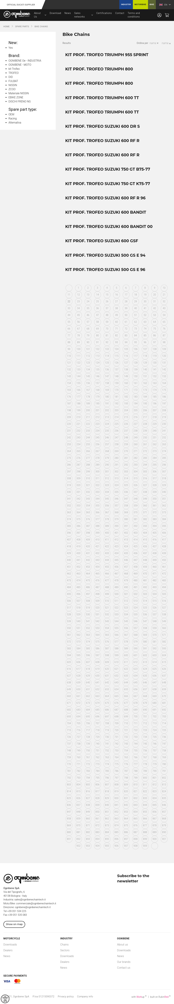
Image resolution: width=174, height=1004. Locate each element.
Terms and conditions (134, 15)
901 (164, 839)
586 (97, 648)
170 (117, 390)
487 (97, 587)
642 (107, 682)
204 (126, 410)
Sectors (65, 950)
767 (145, 757)
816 (88, 791)
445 (117, 560)
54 (164, 315)
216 (136, 417)
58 (97, 321)
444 (107, 560)
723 (145, 730)
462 (69, 573)
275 (69, 458)
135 (97, 369)
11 (69, 294)
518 (78, 607)
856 (155, 811)
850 (97, 811)
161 (136, 383)
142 (164, 369)
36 (97, 308)
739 (88, 743)
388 (97, 526)
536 (145, 614)
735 (155, 737)
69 (97, 328)
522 (117, 607)
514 (145, 600)
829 (107, 798)
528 (69, 614)
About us (122, 944)
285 (164, 458)
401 (117, 532)
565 (107, 634)
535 (136, 614)
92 (107, 342)
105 (126, 349)
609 (107, 662)
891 (69, 839)
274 (164, 451)
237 (126, 430)
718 (97, 730)
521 (107, 607)
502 (136, 594)
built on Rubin (160, 996)
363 (69, 512)
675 (107, 703)
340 (164, 492)
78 (78, 335)
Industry (126, 4)
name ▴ (166, 43)
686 (107, 709)
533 (117, 614)
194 (136, 403)
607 (88, 662)
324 (117, 485)
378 (107, 519)
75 (154, 328)
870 (78, 825)
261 (145, 444)
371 (145, 512)
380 (126, 519)
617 (78, 669)
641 (97, 682)
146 (97, 376)
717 (88, 730)
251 (155, 437)
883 (97, 832)
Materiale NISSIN (18, 93)
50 (126, 315)
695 (88, 716)
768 (155, 757)
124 (97, 362)
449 (155, 560)
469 (136, 573)
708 (107, 723)
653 (107, 689)
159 (117, 383)
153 (164, 376)
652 (97, 689)
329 (164, 485)
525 (145, 607)
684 (88, 709)
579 (136, 641)
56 (78, 321)
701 (145, 716)
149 (126, 376)
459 (145, 566)
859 (78, 818)
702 (155, 716)
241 (164, 430)
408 (78, 539)
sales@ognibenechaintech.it (30, 899)
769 (164, 757)
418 (69, 546)
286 (69, 464)
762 (97, 757)
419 (78, 546)
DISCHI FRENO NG (19, 101)
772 (88, 764)
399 (97, 532)
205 (136, 410)
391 (126, 526)
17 (126, 294)
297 (69, 471)
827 (88, 798)
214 (117, 417)
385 (69, 526)
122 (78, 362)
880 (69, 832)
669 (155, 696)
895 (107, 839)
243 (78, 437)
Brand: (14, 55)
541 (88, 621)
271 (136, 451)
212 (97, 417)
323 (107, 485)
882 (88, 832)
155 (78, 383)
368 (117, 512)
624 (145, 669)
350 (155, 498)
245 (97, 437)
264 (69, 451)
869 (69, 825)
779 (155, 764)
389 (107, 526)
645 (136, 682)
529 (78, 614)
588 (117, 648)
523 (126, 607)
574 (88, 641)
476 (97, 580)
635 (145, 675)
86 (154, 335)
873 (107, 825)
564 (97, 634)
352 (69, 505)
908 (136, 845)
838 (88, 805)
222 (88, 424)
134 (88, 369)
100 (78, 349)
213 (107, 417)
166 (78, 390)
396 (69, 532)
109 (164, 349)
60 (116, 321)
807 (107, 784)
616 (69, 669)
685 (97, 709)
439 (164, 553)
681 (164, 703)
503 (145, 594)
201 (97, 410)
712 (145, 723)
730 (107, 737)
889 (155, 832)
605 (69, 662)
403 (136, 532)
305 (145, 471)
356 (107, 505)
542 (97, 621)
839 (97, 805)
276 (78, 458)
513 (136, 600)
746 (155, 743)
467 (117, 573)
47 (97, 315)
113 (97, 356)
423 (117, 546)
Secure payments (15, 975)
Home (6, 26)
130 (155, 362)
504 (155, 594)
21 (164, 294)
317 (155, 478)
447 (136, 560)
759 (69, 757)
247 (117, 437)
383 (155, 519)
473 (69, 580)
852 (117, 811)
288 (88, 464)
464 (88, 573)
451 (69, 566)
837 (78, 805)
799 (136, 777)
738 (78, 743)
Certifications (104, 13)
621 (117, 669)
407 (69, 539)
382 (145, 519)
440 (69, 560)
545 (126, 621)
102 (97, 349)
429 (69, 553)
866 (145, 818)
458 (136, 566)
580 (145, 641)
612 (136, 662)
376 (88, 519)
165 (69, 390)
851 (107, 811)
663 (97, 696)
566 (117, 634)
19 (145, 294)
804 (78, 784)
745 (145, 743)
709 (117, 723)
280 (117, 458)
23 (78, 301)
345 (107, 498)
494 (164, 587)
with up (139, 996)
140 (145, 369)
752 (107, 750)
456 (117, 566)
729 (97, 737)
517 (69, 607)
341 (69, 498)
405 (155, 532)
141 (155, 369)
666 (126, 696)
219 (164, 417)
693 (69, 716)
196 (155, 403)
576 (107, 641)
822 (145, 791)
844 (145, 805)
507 (78, 600)
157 (97, 383)
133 (78, 369)
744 (136, 743)
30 (145, 301)
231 (69, 430)
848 (78, 811)
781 (69, 771)
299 (88, 471)
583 (69, 648)
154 (69, 383)
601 (136, 655)
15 (107, 294)
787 (126, 771)
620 (107, 669)
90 (88, 342)
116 (126, 356)
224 (107, 424)
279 (107, 458)
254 (78, 444)
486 (88, 587)
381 (136, 519)
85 (145, 335)
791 (164, 771)
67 (78, 328)
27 (116, 301)
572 (69, 641)
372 (155, 512)
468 (126, 573)
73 (135, 328)
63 (145, 321)
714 (164, 723)
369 (126, 512)
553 (97, 628)
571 (164, 634)
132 (69, 369)
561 (69, 634)
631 (107, 675)
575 (97, 641)
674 (97, 703)
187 (69, 403)
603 (155, 655)
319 (69, 485)
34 (78, 308)
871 (88, 825)
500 (117, 594)
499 (107, 594)
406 (164, 532)
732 (126, 737)
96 (145, 342)
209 (69, 417)
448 (145, 560)
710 (126, 723)
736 (164, 737)
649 (69, 689)
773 (97, 764)
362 (164, 505)
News (67, 13)
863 (117, 818)
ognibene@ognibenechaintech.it (33, 907)
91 (97, 342)
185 (155, 396)
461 (164, 566)
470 (145, 573)
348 (136, 498)
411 (107, 539)
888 (145, 832)
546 (136, 621)
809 (126, 784)
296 (164, 464)
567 (126, 634)
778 (145, 764)
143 (69, 376)
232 (78, 430)
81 (107, 335)
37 (107, 308)
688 (126, 709)
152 (155, 376)
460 (155, 566)
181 (117, 396)
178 (88, 396)
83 (126, 335)
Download (55, 13)
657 (145, 689)
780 (164, 764)
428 (164, 546)
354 (88, 505)
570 (155, 634)
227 (136, 424)
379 (117, 519)
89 (78, 342)
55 (69, 321)
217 (145, 417)
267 (97, 451)
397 (78, 532)
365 (88, 512)
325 (126, 485)
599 (117, 655)
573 (78, 641)
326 (136, 485)
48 (107, 315)
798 (126, 777)
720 (117, 730)
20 (154, 294)
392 (136, 526)
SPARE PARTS (22, 26)
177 (78, 396)
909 (145, 845)
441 (78, 560)
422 (107, 546)
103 (107, 349)
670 (164, 696)
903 (88, 845)
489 (117, 587)
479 (126, 580)
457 (126, 566)
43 (164, 308)
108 (155, 349)
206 (145, 410)
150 (136, 376)
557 (136, 628)
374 (69, 519)
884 (107, 832)
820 (126, 791)
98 (164, 342)
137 (117, 369)
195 (145, 403)
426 (145, 546)
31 (154, 301)
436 (136, 553)
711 (136, 723)
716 (78, 730)
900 (155, 839)
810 (136, 784)
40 (135, 308)
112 (88, 356)
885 (117, 832)
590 (136, 648)
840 (107, 805)
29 (135, 301)
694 (78, 716)
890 (164, 832)
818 (107, 791)
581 (155, 641)
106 (136, 349)
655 (126, 689)
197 (164, 403)
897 (126, 839)
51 (135, 315)
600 (126, 655)
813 (164, 784)
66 (69, 328)
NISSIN (12, 85)
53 (154, 315)
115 (117, 356)
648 (164, 682)
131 (164, 362)
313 (117, 478)
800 (145, 777)
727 (78, 737)
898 (136, 839)
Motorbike (140, 4)
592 (155, 648)
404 (145, 532)
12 (78, 294)
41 (145, 308)
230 (164, 424)
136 (107, 369)
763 (107, 757)
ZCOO (11, 89)
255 (88, 444)
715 (69, 730)
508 (88, 600)
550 (69, 628)
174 (155, 390)
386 (78, 526)
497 (88, 594)
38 (116, 308)
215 (126, 417)
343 (88, 498)
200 (88, 410)
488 (107, 587)
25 (97, 301)
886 (126, 832)
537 (155, 614)
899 (145, 839)
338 (145, 492)
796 (107, 777)
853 (126, 811)
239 (145, 430)
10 (164, 287)
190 (97, 403)
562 (78, 634)
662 (88, 696)
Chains (64, 944)
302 (117, 471)
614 (155, 662)
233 (88, 430)
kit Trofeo (14, 68)
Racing (12, 118)
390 (117, 526)
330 (69, 492)
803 (69, 784)
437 (145, 553)
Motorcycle (11, 938)
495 (69, 594)
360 (145, 505)
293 (136, 464)
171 (126, 390)
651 (88, 689)
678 (136, 703)
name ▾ (154, 43)
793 (78, 777)
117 (136, 356)
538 (164, 614)
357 (117, 505)
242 (69, 437)
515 (155, 600)
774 (107, 764)
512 (126, 600)
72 (126, 328)
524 (136, 607)
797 (117, 777)
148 (117, 376)
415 (145, 539)
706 (88, 723)
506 (69, 600)
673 (88, 703)
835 (164, 798)
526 (155, 607)
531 (97, 614)
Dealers (8, 950)
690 (145, 709)
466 (107, 573)
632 (117, 675)
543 (107, 621)
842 (126, 805)
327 (145, 485)
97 (154, 342)
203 (117, 410)
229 (155, 424)
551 (78, 628)
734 (145, 737)
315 (136, 478)
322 (97, 485)
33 (69, 308)
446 (126, 560)
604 (164, 655)
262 (155, 444)
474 (78, 580)
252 (164, 437)
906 (117, 845)
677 (126, 703)
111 (78, 356)
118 (145, 356)
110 (69, 356)
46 (88, 315)
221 (78, 424)
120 (164, 356)
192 (117, 403)
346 (117, 498)
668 (145, 696)
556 (126, 628)
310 (88, 478)
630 (97, 675)
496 (78, 594)
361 (155, 505)
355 (97, 505)
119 (155, 356)
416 (155, 539)
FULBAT (13, 81)
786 (117, 771)
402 (126, 532)
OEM (11, 114)
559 (155, 628)
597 (97, 655)
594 (69, 655)
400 (107, 532)
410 (97, 539)
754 (126, 750)
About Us (37, 15)
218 (155, 417)
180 (107, 396)
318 (164, 478)
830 (117, 798)
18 (135, 294)
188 (78, 403)
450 (164, 560)
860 (88, 818)
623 (136, 669)
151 (145, 376)
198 (69, 410)
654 (117, 689)
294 (145, 464)
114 (107, 356)
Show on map (14, 924)
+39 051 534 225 (16, 911)
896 (117, 839)
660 (69, 696)
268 (107, 451)
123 (88, 362)
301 (107, 471)
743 (126, 743)
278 (97, 458)
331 (78, 492)
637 (164, 675)
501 (126, 594)
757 (155, 750)
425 (136, 546)
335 (117, 492)
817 (97, 791)
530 (88, 614)
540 (78, 621)
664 (107, 696)
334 (107, 492)
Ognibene (123, 938)
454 (97, 566)
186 (164, 396)
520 (97, 607)
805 (88, 784)
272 (145, 451)
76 (164, 328)
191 (107, 403)
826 (78, 798)
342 (78, 498)
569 (145, 634)
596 (88, 655)
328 (155, 485)
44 (69, 315)
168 (97, 390)
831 (126, 798)
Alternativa (14, 122)
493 (155, 587)
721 (126, 730)
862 (107, 818)
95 (135, 342)
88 (69, 342)
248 (126, 437)
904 (97, 845)
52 (145, 315)
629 (88, 675)
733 (136, 737)
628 (78, 675)
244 (88, 437)
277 (88, 458)
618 (88, 669)
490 (126, 587)
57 (88, 321)
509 (97, 600)
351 (164, 498)
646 (145, 682)
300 (97, 471)
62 (135, 321)
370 (136, 512)
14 (97, 294)
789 (145, 771)
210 (78, 417)
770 (69, 764)
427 (155, 546)
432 (97, 553)
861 (97, 818)
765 (126, 757)
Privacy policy (66, 996)
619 (97, 669)
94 (126, 342)
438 (155, 553)
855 (145, 811)
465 (97, 573)
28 (126, 301)
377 (97, 519)
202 (107, 410)
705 (78, 723)
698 (117, 716)
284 (155, 458)
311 (97, 478)
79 (88, 335)
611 (126, 662)
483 (164, 580)
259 (126, 444)
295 (155, 464)
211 (88, 417)
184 (145, 396)
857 (164, 811)
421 (97, 546)
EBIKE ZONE (15, 97)
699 (126, 716)
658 (155, 689)
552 (88, 628)
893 (88, 839)
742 (117, 743)
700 (136, 716)
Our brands (123, 962)
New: (13, 42)
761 (88, 757)
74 (145, 328)
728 (88, 737)
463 (78, 573)
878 (155, 825)
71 (116, 328)
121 (69, 362)
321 (88, 485)
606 (78, 662)
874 (117, 825)
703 (164, 716)
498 (97, 594)
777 (136, 764)
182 (126, 396)
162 (145, 383)
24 (88, 301)
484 (69, 587)
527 (164, 607)
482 (155, 580)
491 (136, 587)
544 (117, 621)
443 (97, 560)
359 (136, 505)
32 (164, 301)
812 (155, 784)
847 (69, 811)
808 (117, 784)
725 (164, 730)
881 (78, 832)
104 (117, 349)
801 (155, 777)
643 (117, 682)
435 (126, 553)
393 (145, 526)
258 (117, 444)
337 (136, 492)
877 (145, 825)
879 (164, 825)
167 (88, 390)
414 (136, 539)
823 (155, 791)
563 (88, 634)
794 (88, 777)
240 (155, 430)
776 (126, 764)
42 (154, 308)
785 (107, 771)
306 (155, 471)
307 (164, 471)
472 (164, 573)
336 (126, 492)
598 (107, 655)
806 (97, 784)
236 (117, 430)
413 (126, 539)
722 (136, 730)
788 (136, 771)
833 (145, 798)
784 (97, 771)
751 (97, 750)
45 (78, 315)
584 (78, 648)
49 (116, 315)
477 (107, 580)
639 (78, 682)
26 (107, 301)
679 (145, 703)
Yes (10, 47)
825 (69, 798)
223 (97, 424)
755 (136, 750)
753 (117, 750)
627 (69, 675)
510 (107, 600)
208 (164, 410)
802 (164, 777)
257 (107, 444)
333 (97, 492)
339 (155, 492)
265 (78, 451)
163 (155, 383)
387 (88, 526)
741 (107, 743)
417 (164, 539)
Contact (119, 13)
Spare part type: (22, 109)
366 (97, 512)
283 (145, 458)
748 (69, 750)
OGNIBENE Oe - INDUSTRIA (24, 60)
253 (69, 444)
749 (78, 750)
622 (126, 669)
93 (116, 342)
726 (69, 737)
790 (155, 771)
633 (126, 675)
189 (88, 403)
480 (136, 580)
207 (155, 410)
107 (145, 349)
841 (117, 805)
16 (116, 294)
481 (145, 580)
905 (107, 845)
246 (107, 437)
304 (136, 471)
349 (145, 498)
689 (136, 709)
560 (164, 628)
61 (126, 321)
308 (69, 478)
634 (136, 675)
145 (88, 376)
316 (145, 478)
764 (117, 757)
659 (164, 689)
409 (88, 539)
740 (97, 743)
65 (164, 321)
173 (145, 390)
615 (164, 662)
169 (107, 390)
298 (78, 471)
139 (136, 369)
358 (126, 505)
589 (126, 648)
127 (126, 362)
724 (155, 730)
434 (117, 553)
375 (78, 519)
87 (164, 335)
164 (164, 383)
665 (117, 696)
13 (88, 294)
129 (145, 362)
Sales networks (79, 15)
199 (78, 410)
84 (135, 335)
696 (97, 716)
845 (155, 805)
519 (88, 607)
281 (126, 458)
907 (126, 845)
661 (78, 696)
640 (88, 682)
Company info (85, 996)
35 (88, 308)
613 (145, 662)
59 (107, 321)
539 (69, 621)
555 (117, 628)
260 (136, 444)
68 (88, 328)
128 (136, 362)
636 (155, 675)
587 (107, 648)
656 (136, 689)
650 (78, 689)
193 (126, 403)
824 (164, 791)
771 (78, 764)
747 (164, 743)
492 (145, 587)
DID (10, 77)
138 (126, 369)
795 (97, 777)
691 (155, 709)
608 (97, 662)
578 (126, 641)
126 (117, 362)
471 (155, 573)
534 (126, 614)
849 (88, 811)
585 (88, 648)
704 (69, 723)
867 (155, 818)
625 (155, 669)
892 (78, 839)
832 (136, 798)
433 (107, 553)
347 (126, 498)
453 (88, 566)
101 (88, 349)
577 (117, 641)
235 (107, 430)
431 (88, 553)
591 (145, 648)
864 (126, 818)
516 (164, 600)
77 (69, 335)
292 (126, 464)
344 (97, 498)
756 (145, 750)
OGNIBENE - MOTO (19, 64)
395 (164, 526)
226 (126, 424)
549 (164, 621)
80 (97, 335)
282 (136, 458)
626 (164, 669)
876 (136, 825)
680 (155, 703)
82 (116, 335)
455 (107, 566)
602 (145, 655)
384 (164, 519)
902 (78, 845)
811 (145, 784)
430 (78, 553)
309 (78, 478)
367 (107, 512)
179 (97, 396)
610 (117, 662)
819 (117, 791)
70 (107, 328)
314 (126, 478)
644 (126, 682)
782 (78, 771)
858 (69, 818)
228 (145, 424)
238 (136, 430)
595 (78, 655)
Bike (152, 4)
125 (107, 362)
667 (136, 696)
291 (117, 464)
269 (117, 451)
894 (97, 839)
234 (97, 430)
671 (69, 703)
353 (78, 505)
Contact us (123, 967)
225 (117, 424)
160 (126, 383)
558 (145, 628)
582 (164, 641)
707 (97, 723)
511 (117, 600)
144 (78, 376)
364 (78, 512)
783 (88, 771)
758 (164, 750)
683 (78, 709)
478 (117, 580)
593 (164, 648)
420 (88, 546)
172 (136, 390)
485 (78, 587)
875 (126, 825)
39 (126, 308)
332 (88, 492)
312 (107, 478)
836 (69, 805)
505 (164, 594)
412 (117, 539)
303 (126, 471)
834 (155, 798)
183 (136, 396)
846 (164, 805)
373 (164, 512)
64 (154, 321)
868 (164, 818)
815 (78, 791)
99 (69, 349)
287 (78, 464)
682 (69, 709)
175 (164, 390)
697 (107, 716)
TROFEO (13, 73)
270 (126, 451)
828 (97, 798)
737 (69, 743)
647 (155, 682)
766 (136, 757)
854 (136, 811)
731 (117, 737)
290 (107, 464)
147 (107, 376)
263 (164, 444)
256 (97, 444)
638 (69, 682)
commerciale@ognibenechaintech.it (36, 903)
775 (117, 764)
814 (69, 791)
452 (78, 566)
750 (88, 750)
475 (88, 580)
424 (126, 546)
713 (155, 723)
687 (117, 709)
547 (145, 621)
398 (88, 532)
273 (155, 451)
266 (88, 451)
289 (97, 464)
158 (107, 383)
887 (136, 832)
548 (155, 621)
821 (136, 791)
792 (69, 777)
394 (155, 526)
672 (78, 703)
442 (88, 560)
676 (117, 703)
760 (78, 757)
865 (136, 818)
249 (136, 437)
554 (107, 628)
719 (107, 730)
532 (107, 614)
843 (136, 805)
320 (78, 485)
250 (145, 437)
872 (97, 825)
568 (136, 634)
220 (69, 424)
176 (69, 396)
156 (88, 383)
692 (164, 709)
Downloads (10, 944)
